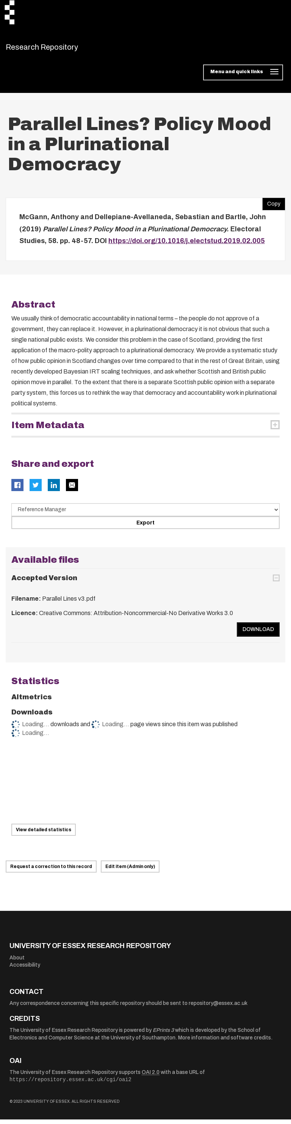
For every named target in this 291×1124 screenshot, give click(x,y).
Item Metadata (47, 430)
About (17, 962)
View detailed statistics (43, 834)
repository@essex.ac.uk (218, 1008)
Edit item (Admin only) (130, 871)
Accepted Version (44, 583)
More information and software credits (224, 1043)
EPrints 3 (163, 1035)
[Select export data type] (145, 514)
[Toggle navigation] (243, 77)
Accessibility (24, 970)
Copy (271, 207)
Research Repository (59, 49)
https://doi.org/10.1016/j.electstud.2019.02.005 (186, 246)
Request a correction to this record (51, 871)
